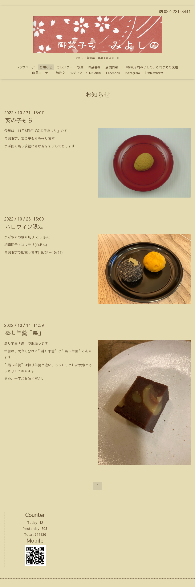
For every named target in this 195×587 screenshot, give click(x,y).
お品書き (94, 67)
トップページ (25, 67)
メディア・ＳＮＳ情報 (85, 73)
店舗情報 (111, 67)
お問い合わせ (154, 73)
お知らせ (46, 67)
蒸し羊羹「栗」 (24, 332)
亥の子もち (19, 120)
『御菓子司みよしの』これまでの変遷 (152, 67)
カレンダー (65, 67)
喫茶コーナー (41, 73)
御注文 (60, 73)
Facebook (113, 73)
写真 (80, 67)
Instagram (132, 73)
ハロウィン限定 (24, 226)
